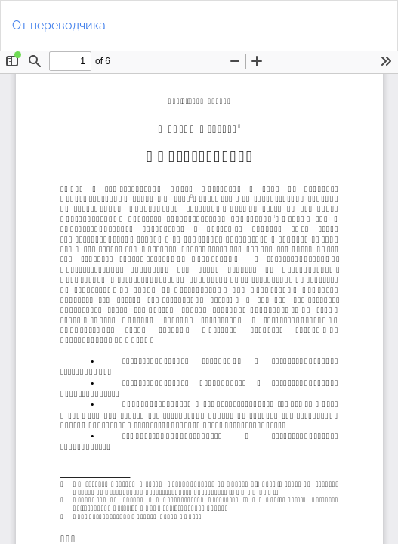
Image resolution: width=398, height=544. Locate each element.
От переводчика (59, 25)
